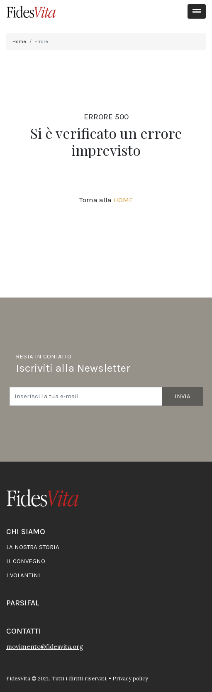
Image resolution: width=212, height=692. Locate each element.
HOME (123, 200)
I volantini (23, 575)
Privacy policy (130, 678)
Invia (182, 396)
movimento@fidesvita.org (44, 647)
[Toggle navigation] (197, 11)
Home (19, 41)
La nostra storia (32, 547)
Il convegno (25, 561)
